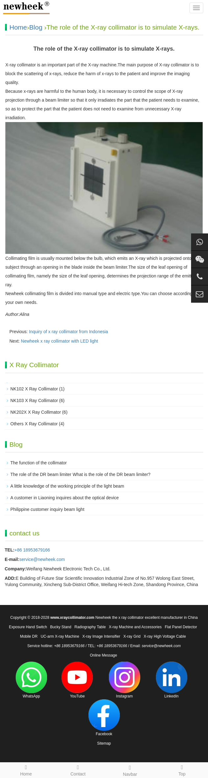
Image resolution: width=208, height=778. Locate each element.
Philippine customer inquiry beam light (47, 509)
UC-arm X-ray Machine (60, 636)
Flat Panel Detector (181, 627)
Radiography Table (90, 627)
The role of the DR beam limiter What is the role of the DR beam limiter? (80, 474)
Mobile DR (29, 636)
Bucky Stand (60, 627)
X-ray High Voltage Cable (165, 636)
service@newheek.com (42, 559)
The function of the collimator (38, 462)
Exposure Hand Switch (28, 627)
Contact (78, 769)
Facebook (104, 717)
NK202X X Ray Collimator (35, 412)
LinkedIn (171, 680)
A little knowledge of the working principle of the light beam (67, 486)
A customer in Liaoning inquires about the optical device (64, 497)
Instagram (124, 680)
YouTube (77, 680)
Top (182, 769)
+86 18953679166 (32, 549)
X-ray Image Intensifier (101, 636)
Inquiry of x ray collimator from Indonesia (68, 331)
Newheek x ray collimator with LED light (59, 341)
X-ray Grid (132, 636)
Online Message (103, 655)
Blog (35, 27)
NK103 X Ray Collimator (34, 400)
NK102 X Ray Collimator (34, 388)
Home (18, 27)
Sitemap (104, 743)
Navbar (130, 770)
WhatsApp (31, 680)
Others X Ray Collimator (34, 423)
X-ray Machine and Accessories (135, 627)
